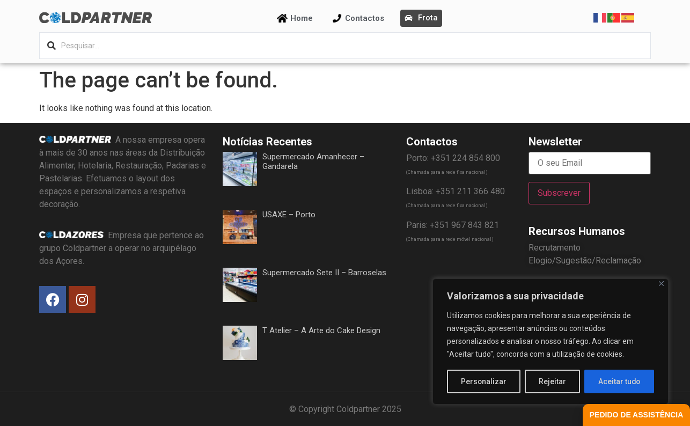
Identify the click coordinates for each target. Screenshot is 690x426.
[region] (550, 342)
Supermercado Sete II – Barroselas (324, 272)
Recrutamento (554, 248)
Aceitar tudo (619, 381)
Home (301, 18)
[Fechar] (661, 284)
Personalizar (484, 381)
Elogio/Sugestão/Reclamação (584, 260)
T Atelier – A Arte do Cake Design (321, 330)
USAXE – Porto (288, 214)
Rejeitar (552, 381)
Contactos (364, 18)
